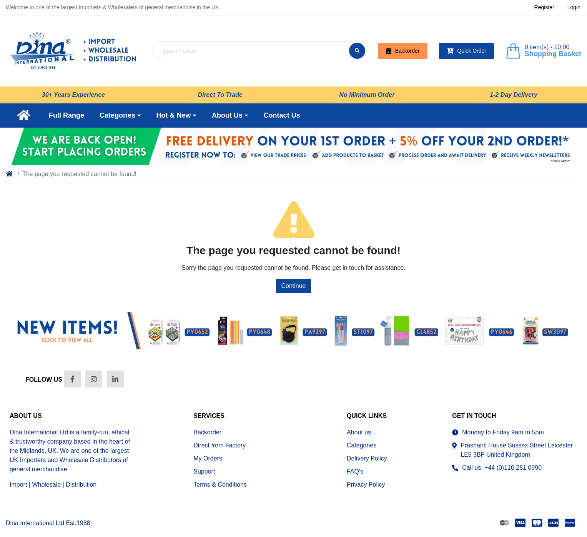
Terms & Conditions (220, 484)
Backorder (403, 51)
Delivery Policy (367, 458)
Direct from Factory (219, 445)
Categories (361, 445)
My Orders (207, 458)
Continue (293, 286)
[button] (120, 115)
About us (359, 432)
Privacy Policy (366, 484)
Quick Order (466, 51)
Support (204, 471)
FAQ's (355, 471)
